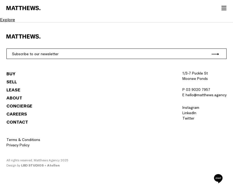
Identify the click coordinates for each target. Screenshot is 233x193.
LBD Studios (32, 165)
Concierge (19, 106)
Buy (10, 73)
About (14, 98)
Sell (11, 81)
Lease (13, 89)
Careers (16, 114)
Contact (17, 122)
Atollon (53, 165)
